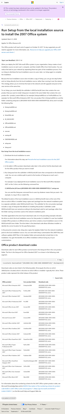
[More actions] (62, 19)
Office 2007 (29, 19)
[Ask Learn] (58, 19)
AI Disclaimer (5, 409)
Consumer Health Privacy (52, 409)
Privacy (39, 409)
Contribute (32, 409)
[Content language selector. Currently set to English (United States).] (9, 404)
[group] (32, 263)
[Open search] (57, 2)
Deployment (38, 19)
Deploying (48, 19)
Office (21, 19)
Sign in (62, 2)
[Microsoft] (32, 2)
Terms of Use (5, 411)
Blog (24, 409)
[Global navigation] (2, 2)
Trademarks (14, 411)
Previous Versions (12, 19)
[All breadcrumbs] (3, 19)
